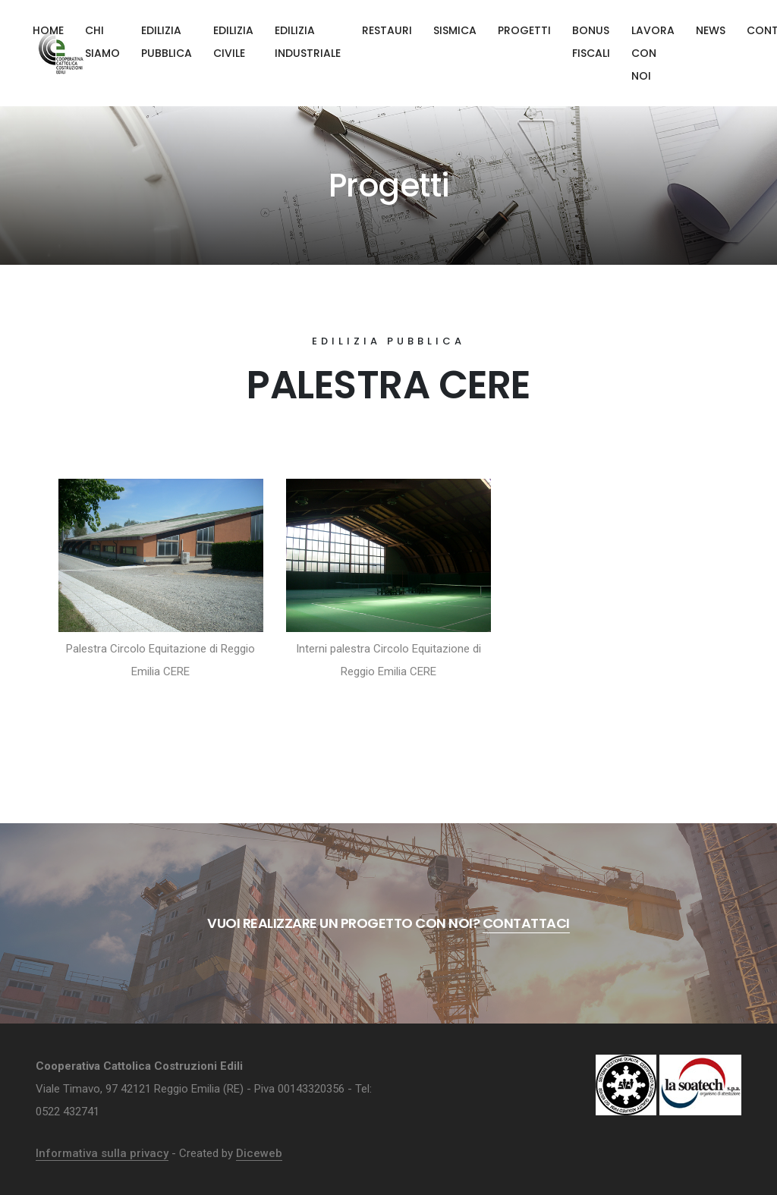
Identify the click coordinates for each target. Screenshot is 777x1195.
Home (48, 30)
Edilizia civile (233, 42)
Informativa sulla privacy (102, 1153)
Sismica (455, 30)
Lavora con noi (653, 53)
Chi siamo (102, 42)
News (710, 30)
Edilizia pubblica (166, 42)
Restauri (387, 30)
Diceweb (259, 1153)
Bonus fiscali (591, 42)
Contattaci (526, 923)
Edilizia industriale (308, 42)
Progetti (524, 30)
